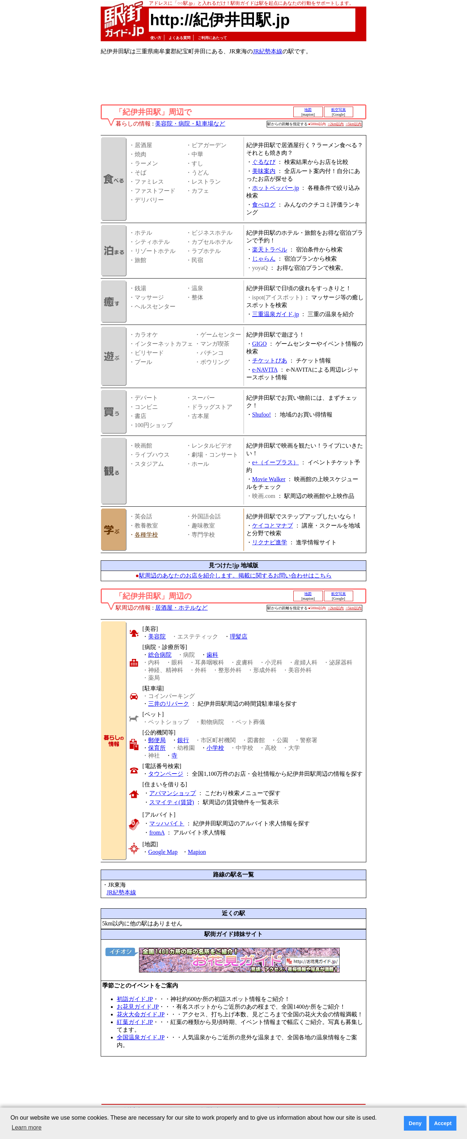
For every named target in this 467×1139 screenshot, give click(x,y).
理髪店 (238, 636)
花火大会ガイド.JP (141, 1014)
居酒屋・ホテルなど (181, 608)
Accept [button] (443, 1123)
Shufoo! (261, 414)
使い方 (155, 38)
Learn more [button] (27, 1127)
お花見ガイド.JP (138, 1007)
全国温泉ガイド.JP (141, 1037)
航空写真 (338, 110)
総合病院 (159, 655)
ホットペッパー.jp (275, 188)
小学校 (215, 748)
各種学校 (146, 535)
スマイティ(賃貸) (171, 802)
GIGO (259, 344)
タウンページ (165, 774)
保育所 (157, 748)
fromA (157, 832)
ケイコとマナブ (272, 525)
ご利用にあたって (212, 38)
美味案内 (263, 171)
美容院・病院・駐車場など (190, 123)
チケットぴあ (269, 360)
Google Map (162, 852)
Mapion (197, 852)
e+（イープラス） (275, 462)
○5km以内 (354, 124)
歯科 (212, 655)
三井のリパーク (168, 704)
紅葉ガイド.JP (135, 1022)
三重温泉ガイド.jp (275, 314)
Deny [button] (415, 1123)
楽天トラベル (269, 249)
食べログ (263, 205)
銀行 (183, 740)
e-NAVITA (265, 370)
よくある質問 (179, 38)
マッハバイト (166, 823)
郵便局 (157, 740)
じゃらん (263, 259)
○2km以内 (336, 124)
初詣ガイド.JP (135, 999)
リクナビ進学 (269, 542)
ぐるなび (263, 162)
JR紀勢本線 (267, 51)
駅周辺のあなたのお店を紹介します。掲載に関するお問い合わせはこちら (235, 575)
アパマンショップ (172, 793)
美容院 (157, 636)
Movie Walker (268, 479)
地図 (308, 110)
